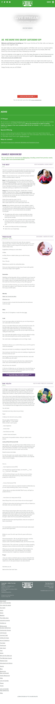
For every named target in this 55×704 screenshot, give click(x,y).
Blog (1, 669)
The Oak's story (4, 618)
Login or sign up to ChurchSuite (27, 696)
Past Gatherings (4, 690)
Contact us (3, 623)
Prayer (2, 683)
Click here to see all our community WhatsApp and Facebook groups (20, 142)
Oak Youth (3, 648)
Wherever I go (6, 299)
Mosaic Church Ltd (5, 587)
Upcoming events (5, 620)
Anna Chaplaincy (4, 640)
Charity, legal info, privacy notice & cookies (9, 589)
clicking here (47, 125)
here (26, 312)
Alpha (1, 613)
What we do (3, 626)
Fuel (1, 650)
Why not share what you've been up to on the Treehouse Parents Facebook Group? (18, 375)
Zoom (9, 125)
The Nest (2, 643)
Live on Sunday (4, 681)
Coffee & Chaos (4, 638)
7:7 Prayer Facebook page (18, 122)
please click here (24, 136)
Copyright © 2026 (6, 583)
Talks (1, 678)
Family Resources (5, 676)
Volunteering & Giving (6, 663)
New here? (3, 601)
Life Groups (3, 633)
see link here (12, 182)
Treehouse (3, 645)
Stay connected (4, 673)
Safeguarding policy (6, 592)
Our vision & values (5, 605)
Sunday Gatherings (5, 628)
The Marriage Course (6, 658)
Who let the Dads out (6, 656)
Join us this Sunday (5, 603)
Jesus (1, 610)
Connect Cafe (4, 635)
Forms (1, 686)
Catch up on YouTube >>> (27, 96)
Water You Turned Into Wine (9, 296)
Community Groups (5, 630)
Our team (2, 608)
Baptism (2, 615)
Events (2, 666)
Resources (3, 671)
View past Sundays (27, 28)
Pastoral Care (3, 661)
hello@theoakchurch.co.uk (47, 590)
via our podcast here (36, 100)
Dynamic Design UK (5, 596)
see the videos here (27, 192)
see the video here (27, 185)
